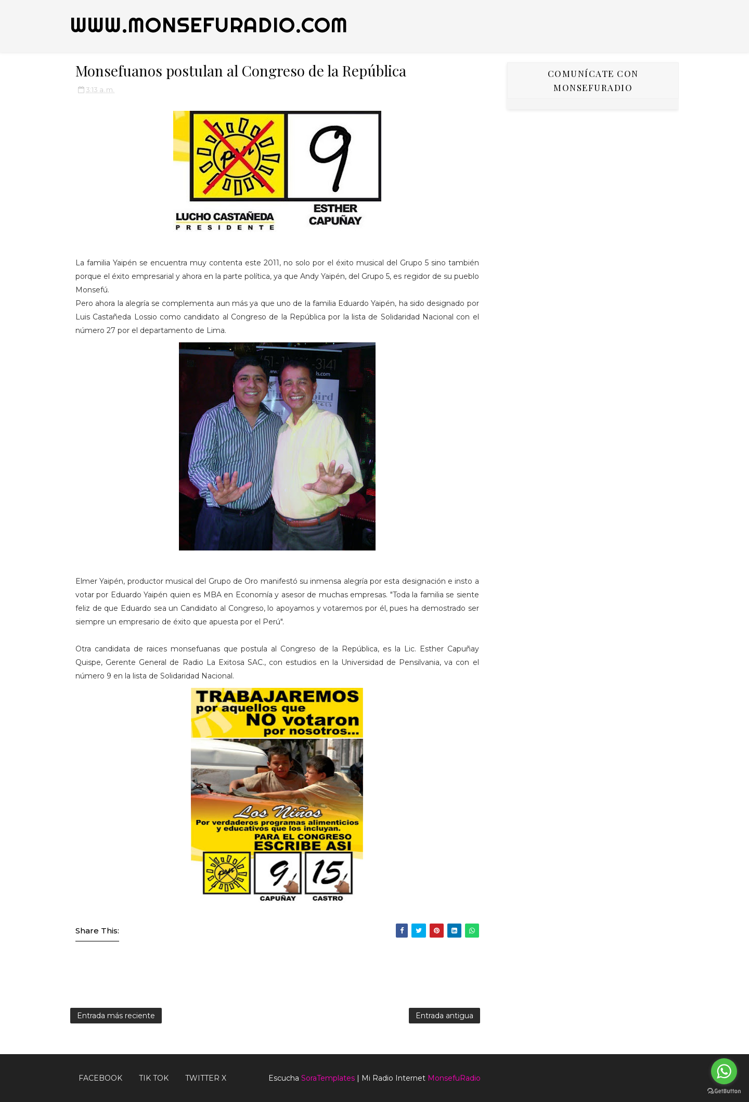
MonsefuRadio (454, 1078)
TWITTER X (205, 1078)
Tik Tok (154, 1078)
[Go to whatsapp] (724, 1071)
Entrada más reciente (116, 1015)
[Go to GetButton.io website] (724, 1091)
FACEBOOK (100, 1078)
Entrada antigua (444, 1015)
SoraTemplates (328, 1078)
